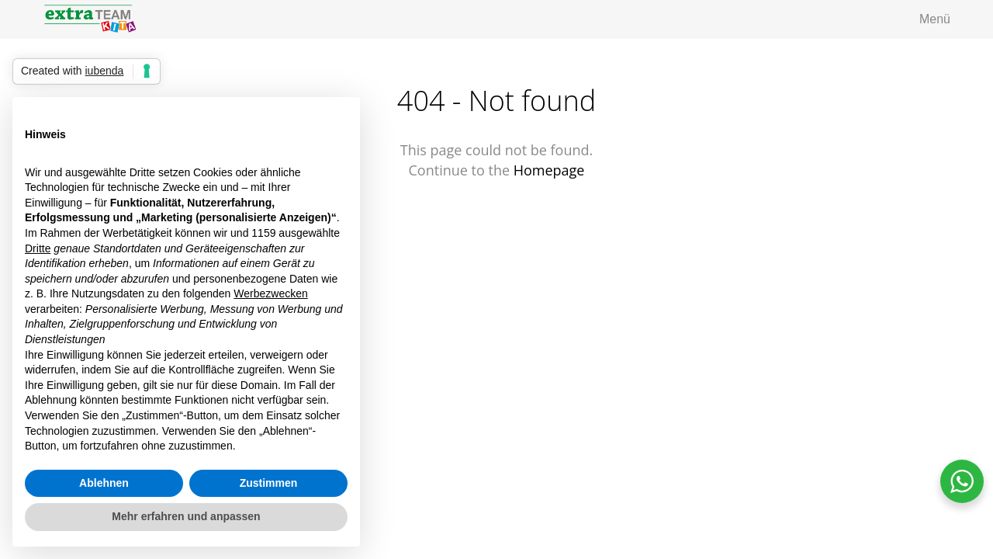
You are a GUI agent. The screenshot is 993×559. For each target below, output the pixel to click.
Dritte (37, 248)
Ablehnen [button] (104, 483)
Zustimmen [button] (269, 483)
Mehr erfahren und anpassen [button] (186, 516)
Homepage (549, 170)
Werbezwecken (270, 293)
